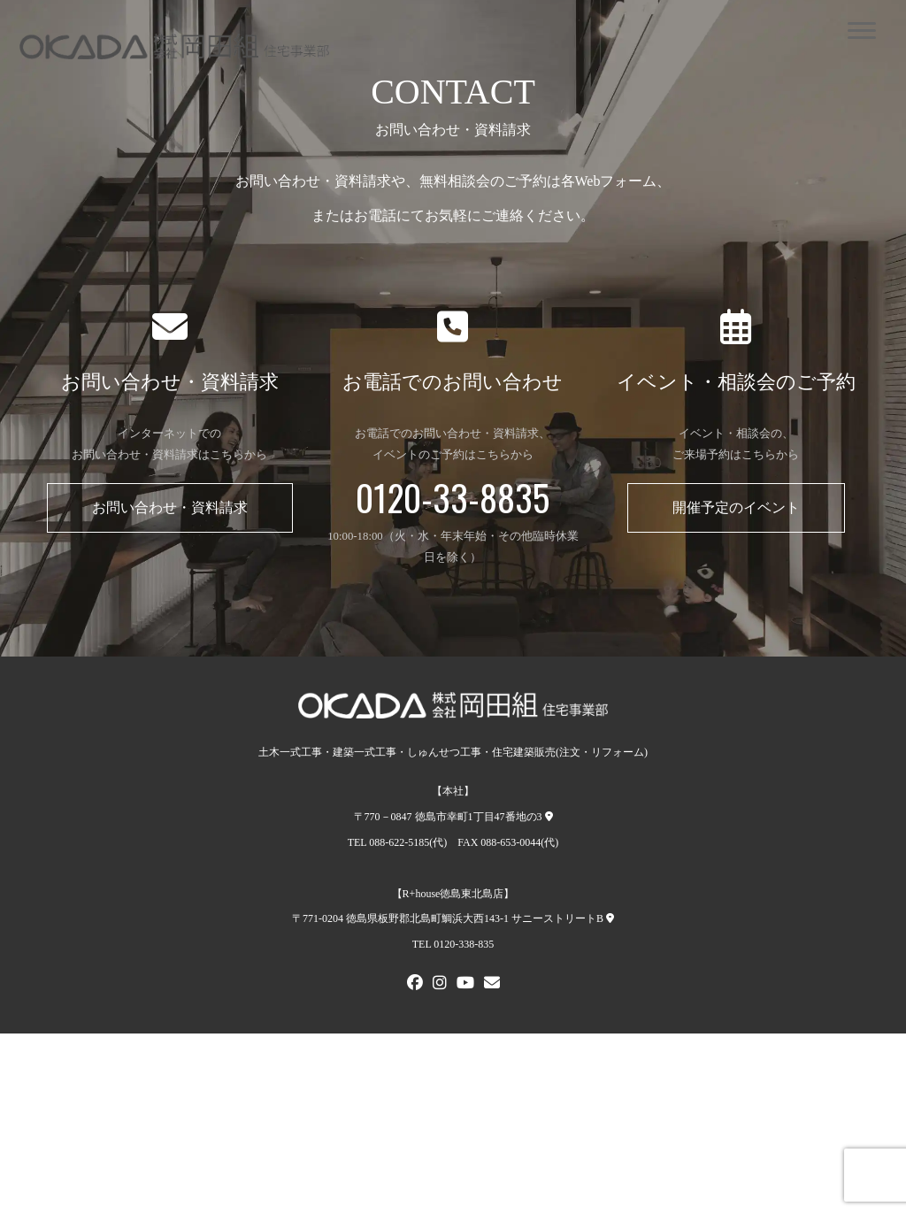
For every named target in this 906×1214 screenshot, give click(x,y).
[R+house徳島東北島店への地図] (610, 918)
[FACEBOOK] (414, 985)
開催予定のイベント (736, 507)
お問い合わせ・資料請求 (170, 507)
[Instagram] (439, 985)
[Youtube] (465, 985)
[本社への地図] (549, 817)
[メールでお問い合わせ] (491, 985)
